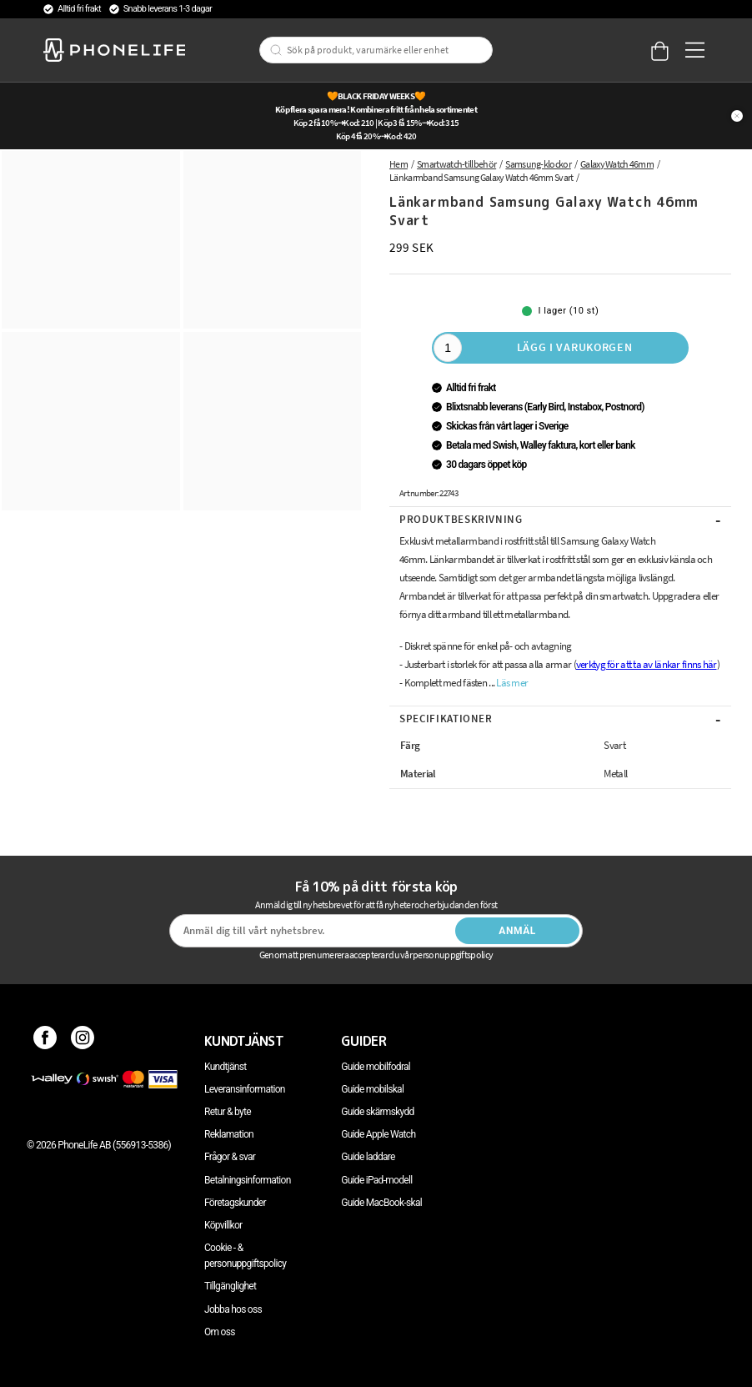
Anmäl (517, 931)
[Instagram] (83, 1041)
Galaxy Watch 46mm (617, 164)
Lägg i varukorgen (575, 346)
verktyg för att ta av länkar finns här (646, 664)
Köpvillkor (223, 1225)
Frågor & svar (229, 1157)
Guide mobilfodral (375, 1067)
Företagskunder (235, 1203)
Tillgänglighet (230, 1286)
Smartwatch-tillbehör (456, 164)
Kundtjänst (225, 1067)
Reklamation (228, 1134)
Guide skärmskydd (377, 1112)
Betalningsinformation (247, 1180)
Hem (398, 164)
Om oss (219, 1332)
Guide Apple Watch (378, 1134)
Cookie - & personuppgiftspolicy (245, 1255)
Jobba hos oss (233, 1309)
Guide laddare (367, 1157)
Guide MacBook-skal (381, 1203)
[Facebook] (45, 1041)
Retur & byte (227, 1112)
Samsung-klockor (538, 164)
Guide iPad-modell (376, 1180)
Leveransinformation (244, 1089)
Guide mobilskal (372, 1089)
